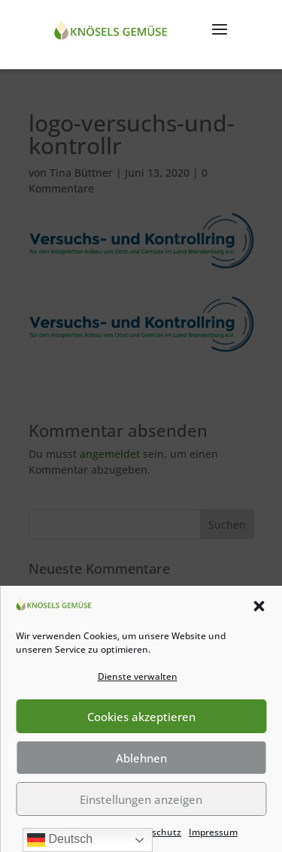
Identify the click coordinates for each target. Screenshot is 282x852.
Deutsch (59, 840)
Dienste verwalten (137, 676)
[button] (258, 606)
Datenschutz (153, 832)
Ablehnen (141, 758)
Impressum (213, 832)
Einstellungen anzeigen (141, 799)
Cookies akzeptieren (141, 716)
